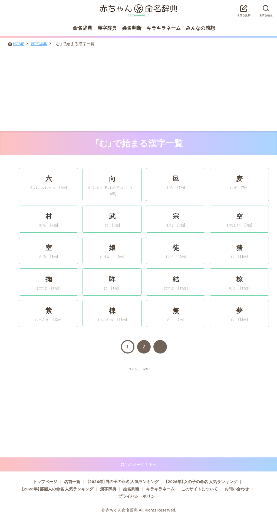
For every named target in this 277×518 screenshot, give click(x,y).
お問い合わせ (237, 489)
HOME (18, 44)
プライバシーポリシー (138, 496)
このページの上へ (140, 464)
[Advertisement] (138, 90)
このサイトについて (199, 489)
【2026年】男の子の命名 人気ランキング (123, 481)
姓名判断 (131, 27)
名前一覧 (72, 481)
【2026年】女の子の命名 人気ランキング (201, 481)
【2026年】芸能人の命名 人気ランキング (57, 489)
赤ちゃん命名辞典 (138, 7)
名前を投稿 (243, 9)
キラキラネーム (164, 27)
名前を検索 (266, 9)
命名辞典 (82, 27)
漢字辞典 (107, 27)
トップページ (45, 481)
